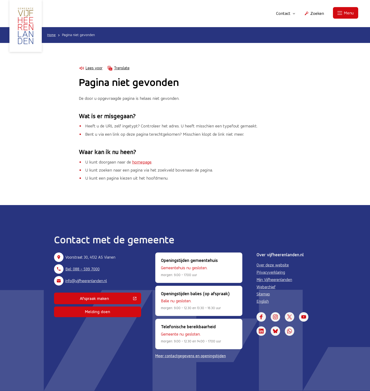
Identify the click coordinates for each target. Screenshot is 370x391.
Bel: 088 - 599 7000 (82, 269)
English (262, 301)
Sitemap (263, 294)
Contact (285, 13)
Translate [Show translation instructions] (118, 68)
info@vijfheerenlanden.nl (86, 280)
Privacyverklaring (270, 272)
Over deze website (272, 265)
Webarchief (265, 287)
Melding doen (97, 311)
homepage (141, 161)
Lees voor (90, 68)
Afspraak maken (110, 299)
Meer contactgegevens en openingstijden (190, 355)
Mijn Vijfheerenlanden (274, 279)
